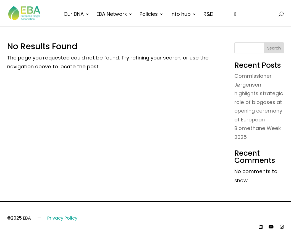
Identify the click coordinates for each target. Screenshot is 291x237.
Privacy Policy (62, 218)
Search (274, 48)
